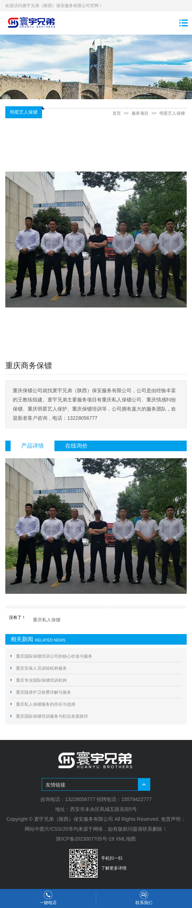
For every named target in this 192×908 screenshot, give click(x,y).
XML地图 (126, 839)
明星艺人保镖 (172, 113)
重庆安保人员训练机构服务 (41, 668)
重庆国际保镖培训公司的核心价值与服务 (54, 656)
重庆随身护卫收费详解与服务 (43, 692)
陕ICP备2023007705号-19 (85, 839)
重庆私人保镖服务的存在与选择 (45, 704)
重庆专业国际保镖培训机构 (41, 680)
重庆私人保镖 (46, 619)
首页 (116, 113)
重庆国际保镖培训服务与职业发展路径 (52, 716)
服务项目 (140, 113)
